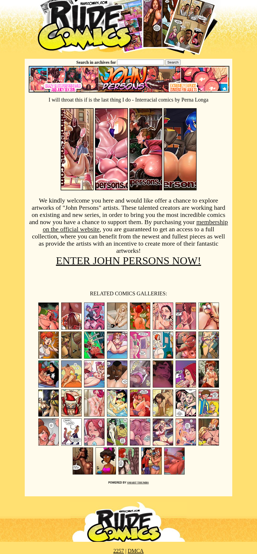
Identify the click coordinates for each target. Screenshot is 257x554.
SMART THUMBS (138, 482)
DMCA (136, 551)
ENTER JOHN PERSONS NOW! (128, 261)
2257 (118, 551)
